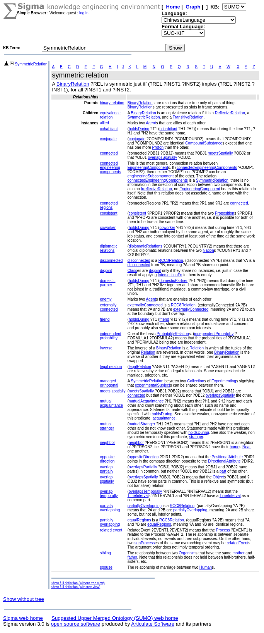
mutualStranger (142, 424)
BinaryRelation (72, 84)
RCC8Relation (170, 260)
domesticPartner (173, 281)
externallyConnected (145, 305)
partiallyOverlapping (145, 506)
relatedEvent (237, 543)
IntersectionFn (170, 275)
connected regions (109, 205)
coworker (108, 227)
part (223, 471)
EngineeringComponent (148, 167)
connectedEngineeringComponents (207, 167)
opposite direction (107, 459)
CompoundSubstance (203, 143)
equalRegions (139, 520)
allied (104, 123)
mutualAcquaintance (146, 401)
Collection (195, 381)
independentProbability (214, 334)
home (234, 447)
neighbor (107, 442)
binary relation (112, 103)
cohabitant (109, 129)
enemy (105, 299)
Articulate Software (152, 624)
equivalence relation (110, 115)
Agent (151, 123)
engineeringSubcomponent (151, 176)
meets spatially (112, 391)
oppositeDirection (143, 457)
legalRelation (140, 367)
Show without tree (23, 599)
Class (132, 270)
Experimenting (223, 381)
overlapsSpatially (162, 157)
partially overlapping (110, 508)
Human (205, 567)
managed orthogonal (109, 383)
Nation (208, 250)
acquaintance (164, 418)
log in (84, 13)
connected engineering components (110, 167)
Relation (196, 348)
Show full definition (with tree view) (75, 587)
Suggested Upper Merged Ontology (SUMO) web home (114, 618)
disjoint (106, 270)
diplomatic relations (108, 248)
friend (104, 319)
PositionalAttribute (227, 457)
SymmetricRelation (31, 64)
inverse (106, 348)
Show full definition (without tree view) (77, 583)
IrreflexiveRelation (156, 189)
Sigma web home (23, 618)
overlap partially (106, 469)
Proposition (224, 213)
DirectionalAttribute (224, 461)
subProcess (145, 543)
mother (238, 553)
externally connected (109, 307)
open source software (75, 624)
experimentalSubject (152, 385)
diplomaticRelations (145, 246)
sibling (105, 553)
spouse (106, 567)
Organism (187, 553)
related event (111, 530)
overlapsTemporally (145, 491)
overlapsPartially (143, 467)
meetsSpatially (220, 153)
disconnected (111, 260)
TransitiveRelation (188, 117)
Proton (158, 147)
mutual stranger (107, 426)
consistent (108, 213)
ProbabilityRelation (173, 334)
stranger (196, 437)
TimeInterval (138, 496)
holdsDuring (139, 129)
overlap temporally (109, 493)
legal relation (111, 367)
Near (246, 447)
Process (223, 530)
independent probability (110, 336)
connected (109, 153)
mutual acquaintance (111, 403)
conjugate (108, 139)
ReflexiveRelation (230, 113)
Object (218, 477)
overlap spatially (107, 479)
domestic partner (107, 283)
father (132, 557)
